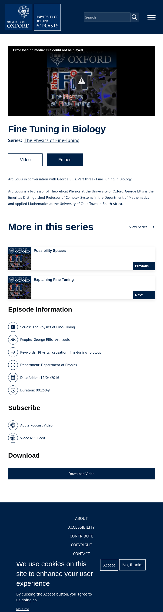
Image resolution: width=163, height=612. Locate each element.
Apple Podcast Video (36, 425)
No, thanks (132, 565)
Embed (65, 159)
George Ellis (43, 339)
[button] (81, 81)
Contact (81, 553)
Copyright (81, 544)
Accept (109, 565)
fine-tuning (78, 352)
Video (25, 159)
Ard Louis (62, 339)
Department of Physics (59, 364)
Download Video (81, 473)
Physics (44, 352)
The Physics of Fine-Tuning (52, 140)
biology (95, 352)
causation (59, 352)
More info (22, 609)
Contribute (81, 536)
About (81, 518)
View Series (138, 227)
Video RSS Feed (32, 438)
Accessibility (81, 527)
